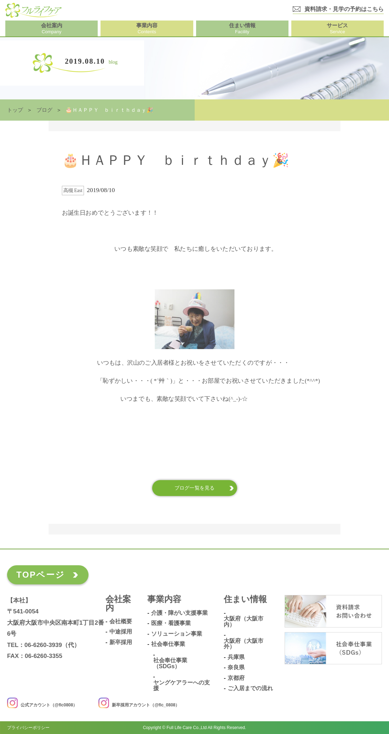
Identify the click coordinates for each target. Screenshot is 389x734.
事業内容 (164, 599)
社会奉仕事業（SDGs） (170, 663)
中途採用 (120, 632)
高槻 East (72, 190)
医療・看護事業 (171, 623)
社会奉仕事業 (168, 644)
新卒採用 (120, 642)
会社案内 (118, 603)
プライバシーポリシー (28, 727)
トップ (15, 110)
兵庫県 (236, 657)
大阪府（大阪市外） (243, 643)
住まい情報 (245, 599)
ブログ (44, 110)
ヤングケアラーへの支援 (181, 685)
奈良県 (236, 667)
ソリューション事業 (176, 634)
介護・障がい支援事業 (179, 613)
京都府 (236, 678)
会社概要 (120, 621)
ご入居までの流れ (250, 688)
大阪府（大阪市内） (243, 621)
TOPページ (40, 574)
